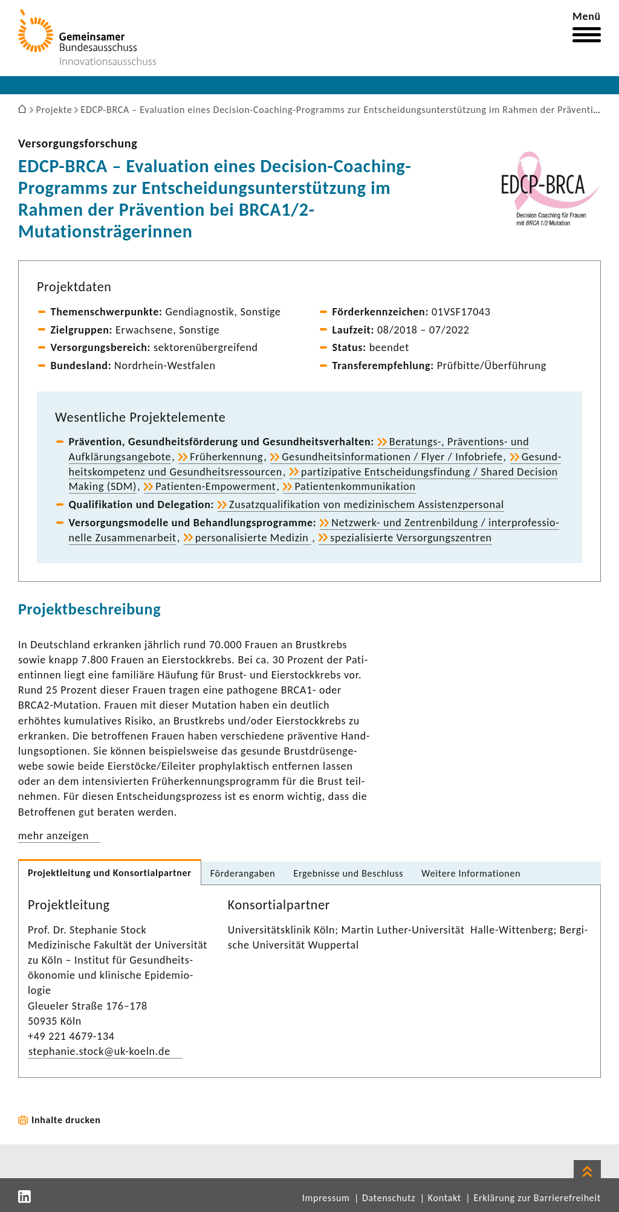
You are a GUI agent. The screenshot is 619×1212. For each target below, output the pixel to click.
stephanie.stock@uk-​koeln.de (99, 1051)
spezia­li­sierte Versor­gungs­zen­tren (410, 537)
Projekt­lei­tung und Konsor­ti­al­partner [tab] (110, 872)
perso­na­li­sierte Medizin (253, 537)
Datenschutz (388, 1198)
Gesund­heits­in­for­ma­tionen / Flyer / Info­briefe (392, 456)
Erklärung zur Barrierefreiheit (537, 1198)
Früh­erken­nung (226, 456)
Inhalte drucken (66, 1120)
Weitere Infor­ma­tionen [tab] (470, 873)
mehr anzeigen (53, 835)
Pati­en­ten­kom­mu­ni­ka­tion (354, 486)
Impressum (326, 1198)
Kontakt (444, 1198)
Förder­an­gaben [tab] (243, 873)
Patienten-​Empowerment (215, 486)
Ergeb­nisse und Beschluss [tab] (348, 873)
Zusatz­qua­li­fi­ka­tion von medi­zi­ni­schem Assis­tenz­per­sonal (366, 504)
